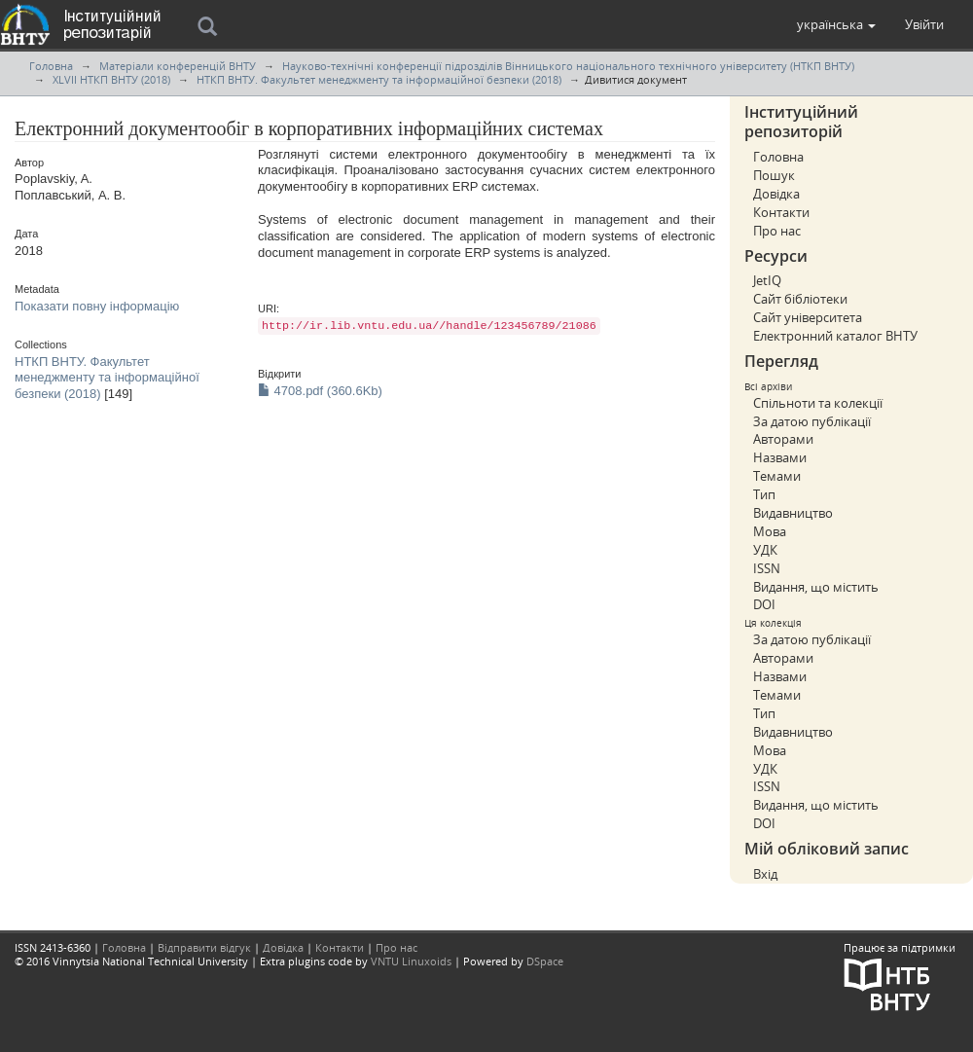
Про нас (777, 230)
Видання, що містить (816, 587)
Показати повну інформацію (97, 306)
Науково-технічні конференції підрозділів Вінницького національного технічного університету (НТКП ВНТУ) (568, 65)
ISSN (766, 568)
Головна (51, 65)
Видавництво (793, 513)
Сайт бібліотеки (800, 299)
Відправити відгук (204, 947)
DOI (764, 604)
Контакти (781, 212)
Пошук (774, 175)
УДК (765, 550)
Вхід (765, 874)
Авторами (783, 439)
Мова (769, 531)
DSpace (544, 961)
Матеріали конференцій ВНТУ (177, 65)
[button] (836, 24)
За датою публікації (812, 421)
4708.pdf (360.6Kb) (320, 390)
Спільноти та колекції (818, 403)
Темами (777, 476)
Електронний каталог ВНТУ (835, 336)
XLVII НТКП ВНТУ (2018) (111, 79)
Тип (764, 494)
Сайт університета (807, 317)
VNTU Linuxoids (411, 961)
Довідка (776, 193)
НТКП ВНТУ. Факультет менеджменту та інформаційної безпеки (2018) (379, 79)
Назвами (780, 457)
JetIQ (767, 280)
